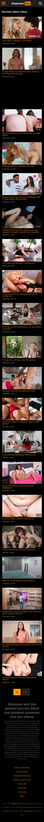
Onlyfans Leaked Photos (22, 767)
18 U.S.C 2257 (22, 784)
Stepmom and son (17, 803)
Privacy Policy (22, 788)
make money (28, 811)
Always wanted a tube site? (22, 776)
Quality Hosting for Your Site (22, 780)
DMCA (22, 796)
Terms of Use (22, 792)
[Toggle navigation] (3, 3)
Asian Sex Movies (22, 772)
